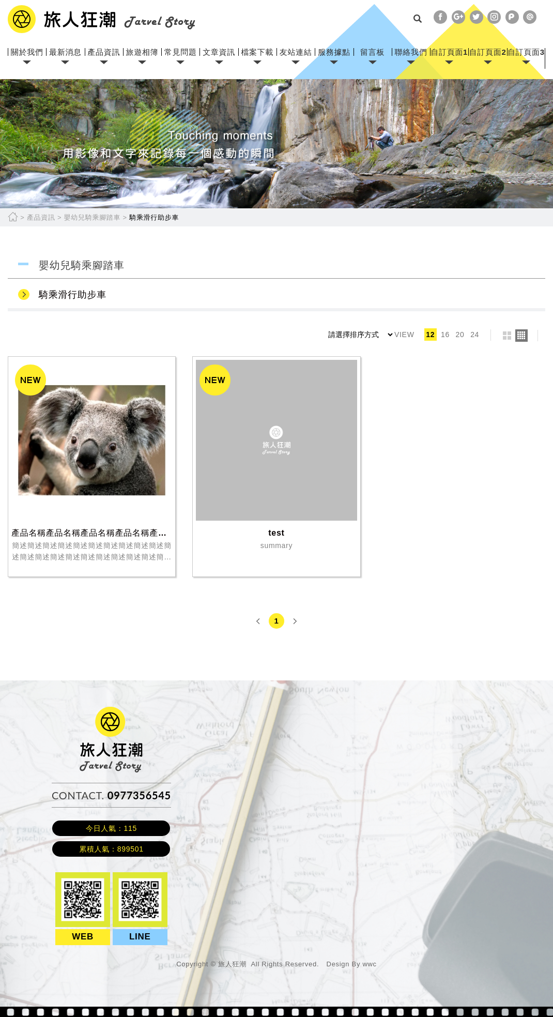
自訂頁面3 (526, 52)
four (521, 335)
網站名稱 (101, 19)
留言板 (372, 52)
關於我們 (27, 52)
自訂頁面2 (487, 52)
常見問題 (180, 52)
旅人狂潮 (111, 711)
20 (460, 334)
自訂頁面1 (449, 52)
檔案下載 (257, 52)
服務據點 (334, 52)
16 (445, 334)
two (507, 335)
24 (474, 334)
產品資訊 (103, 52)
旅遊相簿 (142, 52)
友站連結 (296, 52)
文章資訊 (219, 52)
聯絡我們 (411, 52)
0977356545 (139, 795)
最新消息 (65, 52)
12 (430, 334)
